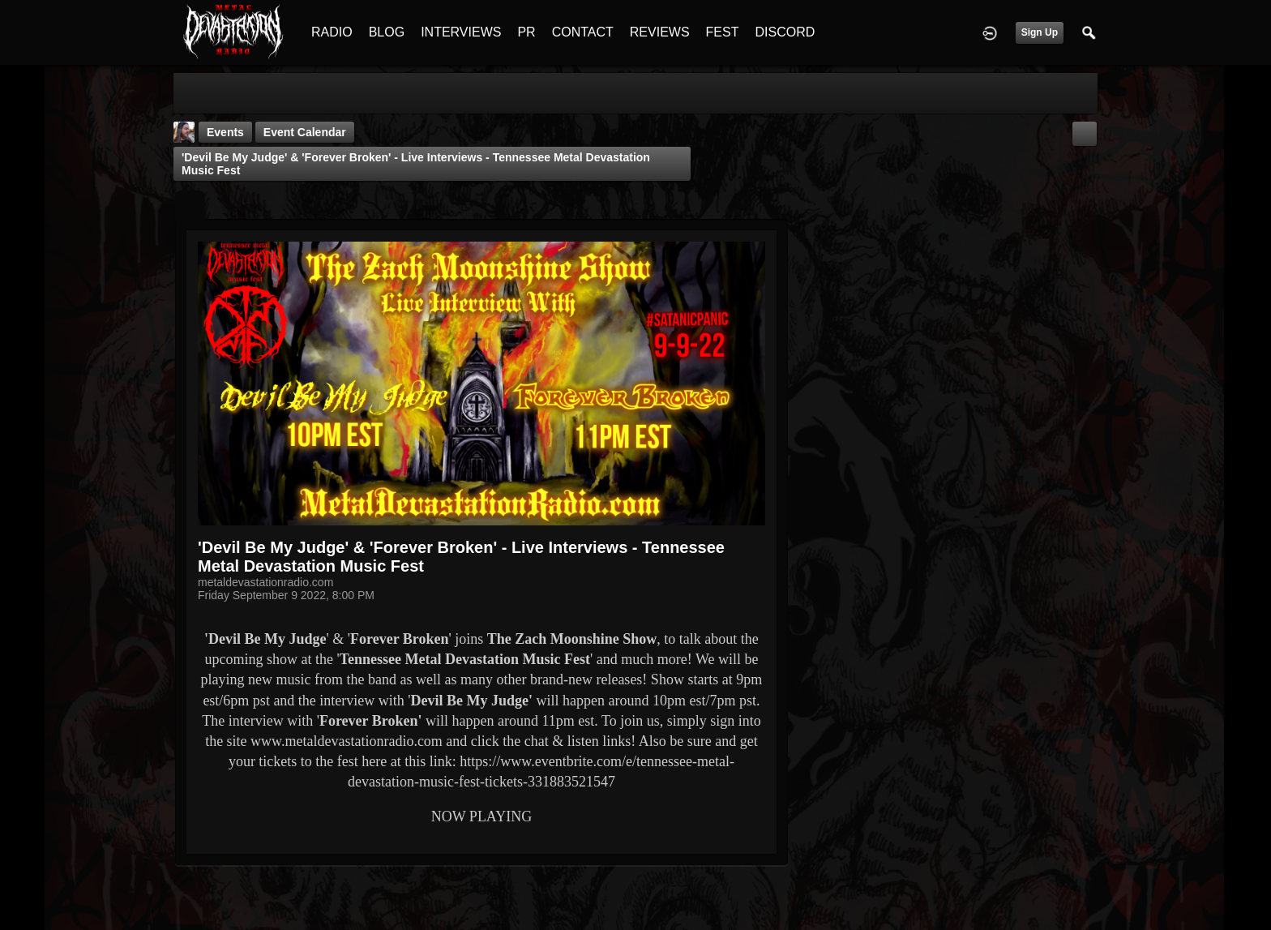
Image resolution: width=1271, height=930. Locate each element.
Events (225, 132)
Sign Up (1039, 32)
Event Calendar (304, 132)
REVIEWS (660, 32)
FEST (722, 32)
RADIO (332, 32)
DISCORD (785, 32)
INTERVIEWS (461, 32)
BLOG (386, 32)
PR (526, 32)
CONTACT (583, 32)
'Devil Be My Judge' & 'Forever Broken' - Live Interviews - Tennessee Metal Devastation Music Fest (416, 164)
